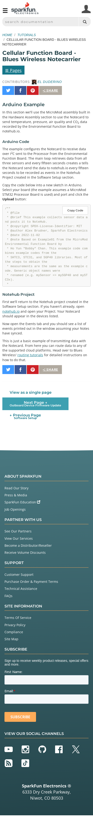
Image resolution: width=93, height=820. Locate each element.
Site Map (11, 639)
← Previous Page (25, 416)
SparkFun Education (22, 502)
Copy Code (75, 210)
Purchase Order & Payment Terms (31, 581)
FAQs (8, 596)
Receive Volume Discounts (25, 552)
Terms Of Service (17, 617)
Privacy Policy (14, 625)
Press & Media (15, 495)
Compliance (13, 632)
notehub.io (11, 311)
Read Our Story (16, 488)
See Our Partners (18, 531)
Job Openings (15, 509)
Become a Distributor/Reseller (28, 545)
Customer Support (18, 574)
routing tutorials (30, 355)
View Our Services (18, 538)
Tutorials (26, 35)
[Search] (85, 21)
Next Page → (35, 403)
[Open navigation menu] (5, 12)
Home (7, 35)
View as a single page (31, 392)
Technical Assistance (20, 588)
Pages (13, 70)
